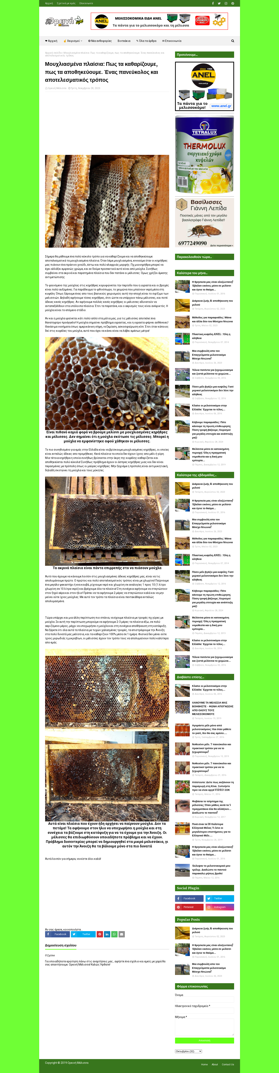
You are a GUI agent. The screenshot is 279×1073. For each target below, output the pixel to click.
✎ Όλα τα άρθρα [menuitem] (146, 40)
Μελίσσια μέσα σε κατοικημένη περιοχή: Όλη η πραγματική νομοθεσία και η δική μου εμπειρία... (210, 454)
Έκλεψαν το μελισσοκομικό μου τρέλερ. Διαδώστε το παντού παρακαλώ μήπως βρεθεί (211, 869)
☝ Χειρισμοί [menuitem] (71, 40)
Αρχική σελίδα (53, 52)
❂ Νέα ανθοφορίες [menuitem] (100, 40)
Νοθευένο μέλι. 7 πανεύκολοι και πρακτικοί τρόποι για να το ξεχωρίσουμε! (211, 748)
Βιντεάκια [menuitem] (124, 40)
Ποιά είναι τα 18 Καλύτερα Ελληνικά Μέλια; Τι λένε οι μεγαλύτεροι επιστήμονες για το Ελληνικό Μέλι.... (211, 829)
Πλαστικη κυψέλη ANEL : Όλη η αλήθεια (211, 336)
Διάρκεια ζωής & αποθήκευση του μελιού (212, 302)
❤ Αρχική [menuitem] (51, 40)
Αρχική (49, 3)
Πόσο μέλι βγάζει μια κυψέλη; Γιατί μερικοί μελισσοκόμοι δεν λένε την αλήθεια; (213, 390)
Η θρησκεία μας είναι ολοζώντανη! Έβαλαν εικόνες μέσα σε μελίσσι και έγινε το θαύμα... (212, 285)
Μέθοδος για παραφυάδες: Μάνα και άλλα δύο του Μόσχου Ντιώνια (212, 319)
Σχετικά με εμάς (66, 3)
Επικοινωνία (86, 3)
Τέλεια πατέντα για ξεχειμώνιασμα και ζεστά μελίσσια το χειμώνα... (212, 372)
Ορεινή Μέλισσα (57, 88)
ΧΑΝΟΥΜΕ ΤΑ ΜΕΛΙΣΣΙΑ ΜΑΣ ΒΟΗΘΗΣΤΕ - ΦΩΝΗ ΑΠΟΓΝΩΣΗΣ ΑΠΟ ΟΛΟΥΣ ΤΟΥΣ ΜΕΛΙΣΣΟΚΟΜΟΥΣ (213, 708)
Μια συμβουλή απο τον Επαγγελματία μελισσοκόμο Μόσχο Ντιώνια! (209, 354)
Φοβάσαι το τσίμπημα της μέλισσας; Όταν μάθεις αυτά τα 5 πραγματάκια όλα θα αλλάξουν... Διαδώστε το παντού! (211, 807)
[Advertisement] (107, 123)
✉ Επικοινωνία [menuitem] (171, 40)
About (215, 1064)
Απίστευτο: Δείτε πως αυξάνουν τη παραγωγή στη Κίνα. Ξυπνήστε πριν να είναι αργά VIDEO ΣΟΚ (213, 786)
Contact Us (228, 1064)
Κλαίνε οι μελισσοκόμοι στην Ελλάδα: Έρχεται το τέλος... (209, 407)
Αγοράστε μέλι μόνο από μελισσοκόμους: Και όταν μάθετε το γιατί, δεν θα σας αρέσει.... (211, 729)
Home (204, 1064)
